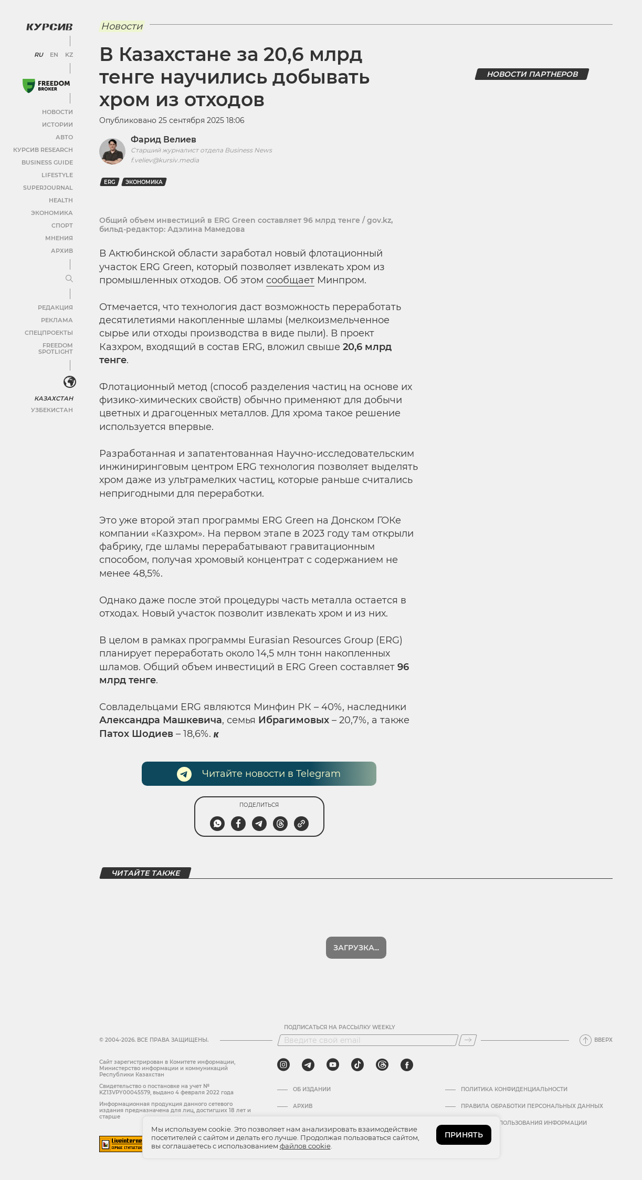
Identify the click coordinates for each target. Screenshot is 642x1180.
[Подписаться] (468, 1040)
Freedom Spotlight (41, 343)
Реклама (56, 317)
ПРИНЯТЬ (464, 1135)
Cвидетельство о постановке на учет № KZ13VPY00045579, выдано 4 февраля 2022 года (166, 1089)
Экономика (52, 210)
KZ (67, 52)
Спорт (61, 223)
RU (38, 52)
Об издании (312, 1089)
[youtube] (333, 1065)
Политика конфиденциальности (514, 1089)
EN (53, 52)
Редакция (55, 305)
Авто (63, 134)
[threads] (382, 1065)
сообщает (290, 280)
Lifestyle (57, 172)
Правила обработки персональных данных (532, 1106)
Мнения (58, 235)
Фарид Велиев (163, 140)
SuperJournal (49, 185)
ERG (109, 182)
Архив (61, 248)
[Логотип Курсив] (47, 24)
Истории (57, 122)
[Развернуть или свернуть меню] (67, 277)
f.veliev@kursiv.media (165, 160)
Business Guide (47, 160)
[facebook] (407, 1065)
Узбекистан (52, 400)
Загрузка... (356, 947)
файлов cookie (305, 1146)
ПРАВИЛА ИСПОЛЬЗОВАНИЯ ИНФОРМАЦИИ (524, 1123)
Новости (57, 109)
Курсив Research (44, 147)
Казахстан (54, 389)
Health (60, 197)
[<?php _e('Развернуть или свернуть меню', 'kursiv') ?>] (67, 374)
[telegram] (308, 1065)
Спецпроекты (49, 330)
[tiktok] (357, 1065)
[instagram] (283, 1065)
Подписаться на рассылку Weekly (339, 1027)
